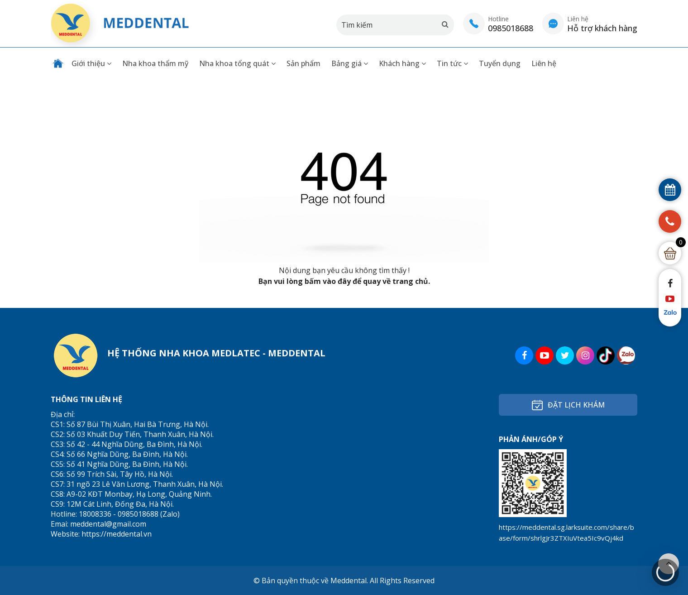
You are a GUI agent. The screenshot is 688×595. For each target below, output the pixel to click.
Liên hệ (543, 63)
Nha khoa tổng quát (237, 63)
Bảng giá (349, 63)
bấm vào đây (328, 281)
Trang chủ (58, 63)
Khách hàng (402, 63)
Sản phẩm (303, 63)
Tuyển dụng (500, 63)
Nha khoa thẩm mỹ (155, 63)
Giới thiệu (91, 63)
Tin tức (452, 63)
